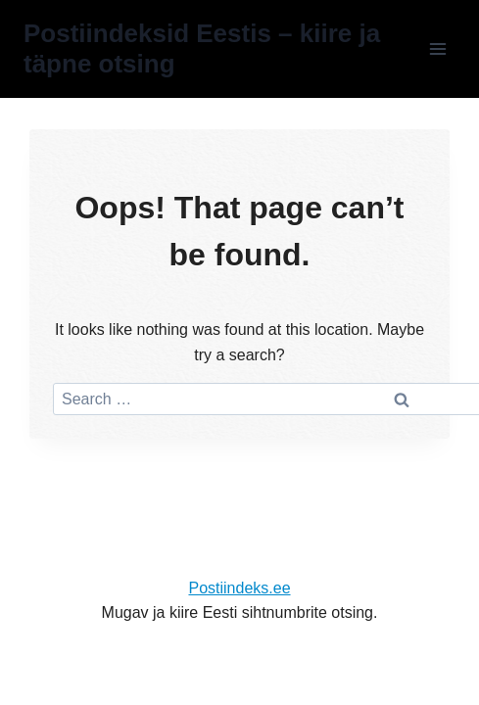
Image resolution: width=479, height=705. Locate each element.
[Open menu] (437, 48)
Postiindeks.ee (239, 588)
